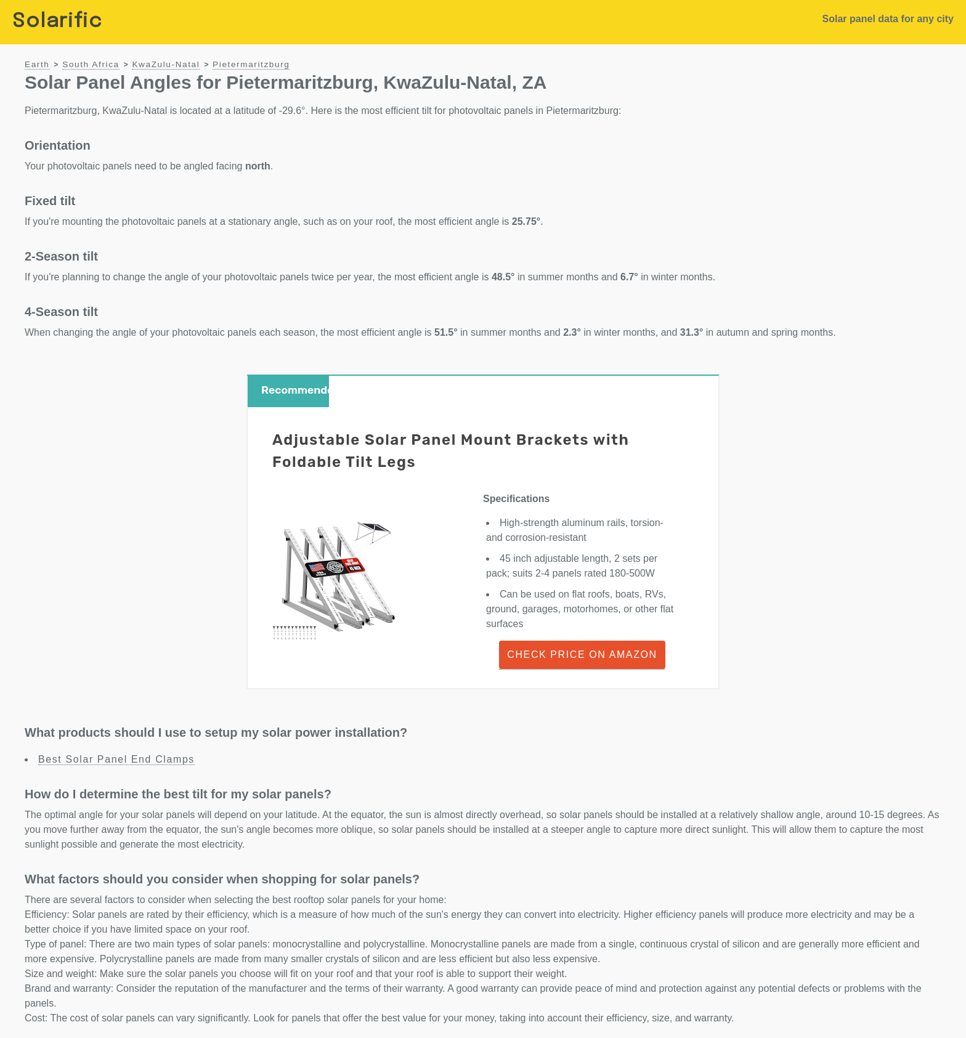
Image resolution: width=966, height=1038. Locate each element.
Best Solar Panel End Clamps (116, 759)
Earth (37, 64)
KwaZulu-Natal (166, 64)
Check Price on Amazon (582, 654)
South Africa (91, 64)
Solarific (57, 22)
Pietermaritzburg (251, 64)
